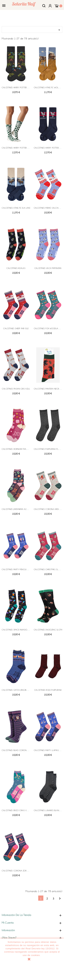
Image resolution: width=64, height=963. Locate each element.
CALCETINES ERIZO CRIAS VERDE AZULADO (21, 810)
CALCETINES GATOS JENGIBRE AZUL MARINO (22, 690)
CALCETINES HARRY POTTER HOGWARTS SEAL (22, 148)
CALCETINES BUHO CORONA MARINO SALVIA (22, 750)
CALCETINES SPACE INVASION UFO (17, 630)
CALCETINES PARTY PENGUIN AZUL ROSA (20, 569)
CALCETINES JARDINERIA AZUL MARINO (19, 509)
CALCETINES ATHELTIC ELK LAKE (16, 208)
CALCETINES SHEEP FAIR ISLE (16, 328)
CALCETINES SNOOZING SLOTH (48, 630)
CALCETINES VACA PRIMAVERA (48, 268)
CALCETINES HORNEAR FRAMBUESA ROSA (20, 449)
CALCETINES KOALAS (15, 268)
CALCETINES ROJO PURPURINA (48, 690)
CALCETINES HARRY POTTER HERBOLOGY (20, 87)
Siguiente (60, 898)
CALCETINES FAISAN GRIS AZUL (16, 389)
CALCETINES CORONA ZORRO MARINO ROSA (22, 871)
